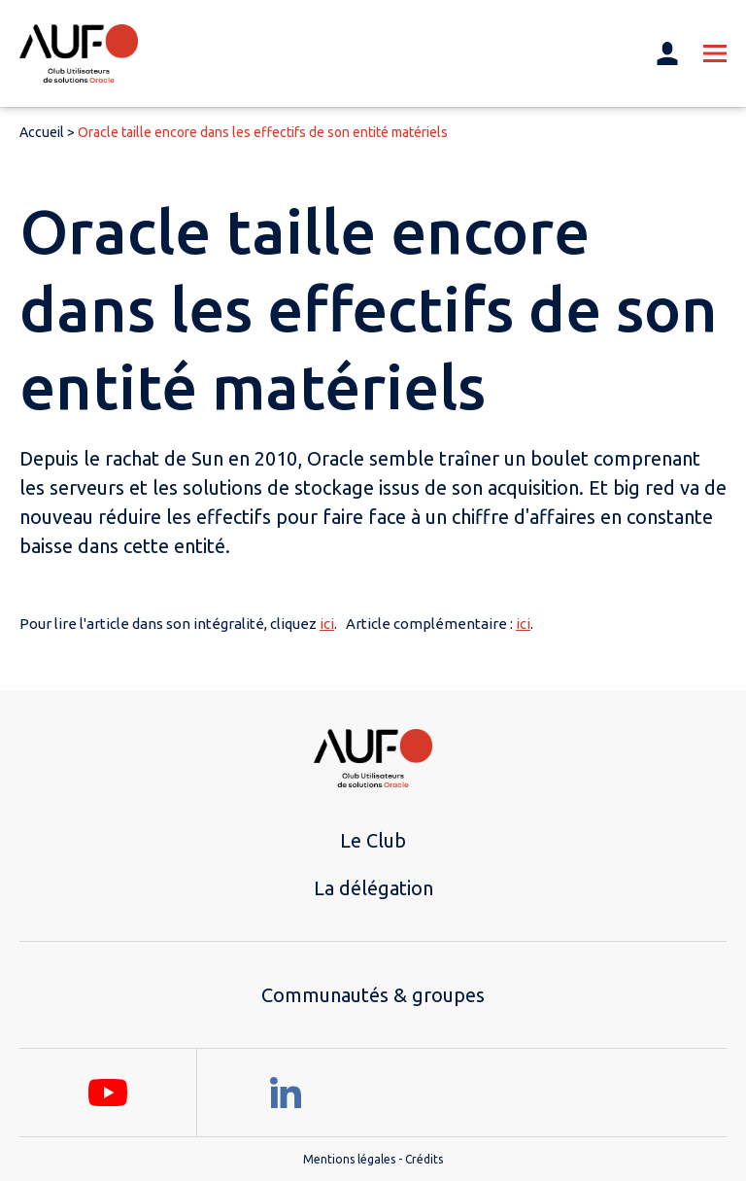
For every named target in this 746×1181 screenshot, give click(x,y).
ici (327, 623)
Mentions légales (349, 1159)
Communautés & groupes (373, 995)
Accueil (41, 132)
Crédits (424, 1159)
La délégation (373, 888)
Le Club (373, 840)
